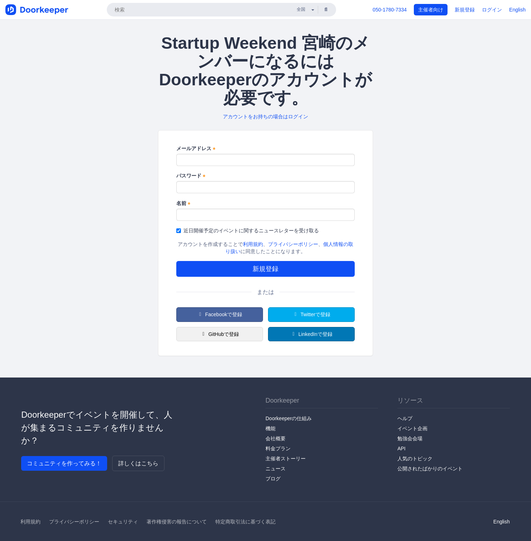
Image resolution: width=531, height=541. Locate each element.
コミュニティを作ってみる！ (64, 463)
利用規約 (253, 244)
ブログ (273, 478)
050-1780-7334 (390, 10)
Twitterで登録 (311, 314)
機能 (271, 428)
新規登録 (465, 10)
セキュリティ (123, 522)
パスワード (190, 176)
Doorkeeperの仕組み (289, 418)
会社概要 (276, 438)
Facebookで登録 (219, 314)
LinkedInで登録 (311, 334)
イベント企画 (412, 428)
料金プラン (278, 448)
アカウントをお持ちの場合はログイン (265, 116)
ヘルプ (404, 418)
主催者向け (430, 10)
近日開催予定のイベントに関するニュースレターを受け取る (247, 230)
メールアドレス (195, 149)
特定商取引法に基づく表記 (245, 522)
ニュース (276, 468)
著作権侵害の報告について (177, 522)
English (517, 10)
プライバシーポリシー (293, 244)
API (401, 448)
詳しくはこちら (138, 463)
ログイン (492, 10)
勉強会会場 (409, 438)
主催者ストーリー (286, 458)
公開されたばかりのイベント (430, 468)
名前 (183, 203)
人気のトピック (414, 458)
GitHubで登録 (219, 334)
